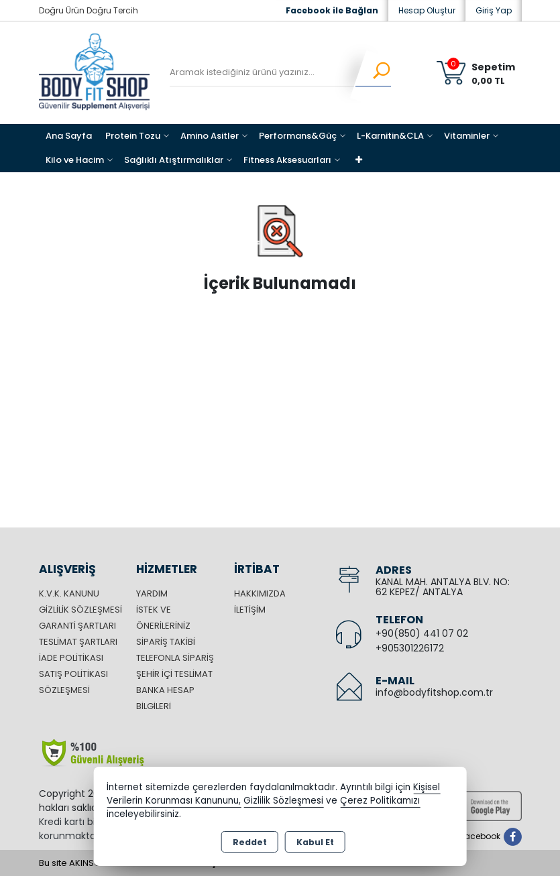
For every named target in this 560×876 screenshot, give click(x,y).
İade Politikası (71, 657)
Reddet (250, 842)
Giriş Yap (493, 10)
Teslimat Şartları (78, 641)
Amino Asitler (209, 135)
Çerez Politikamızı (380, 800)
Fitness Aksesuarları (287, 159)
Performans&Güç (298, 135)
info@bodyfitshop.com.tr (434, 692)
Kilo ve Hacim (75, 159)
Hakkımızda (260, 593)
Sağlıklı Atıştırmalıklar (173, 159)
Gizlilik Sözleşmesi (80, 609)
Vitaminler (467, 135)
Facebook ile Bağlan (332, 10)
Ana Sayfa (69, 135)
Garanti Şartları (77, 625)
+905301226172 (410, 648)
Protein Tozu (132, 135)
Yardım (152, 593)
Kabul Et (315, 842)
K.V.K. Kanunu (69, 593)
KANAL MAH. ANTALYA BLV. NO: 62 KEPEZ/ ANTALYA (443, 587)
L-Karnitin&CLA (390, 135)
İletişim (250, 609)
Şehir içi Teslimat (174, 674)
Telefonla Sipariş (175, 657)
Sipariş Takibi (165, 641)
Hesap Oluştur (426, 10)
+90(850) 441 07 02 (422, 633)
